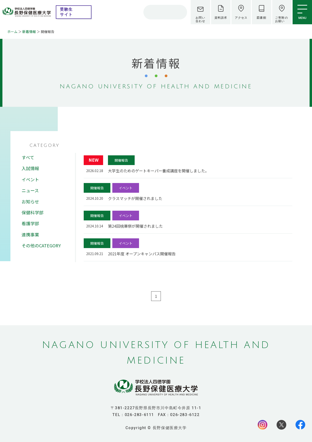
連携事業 (30, 234)
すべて (28, 157)
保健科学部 (32, 212)
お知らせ (30, 201)
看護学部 (30, 223)
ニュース (30, 190)
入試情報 (30, 168)
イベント (30, 179)
